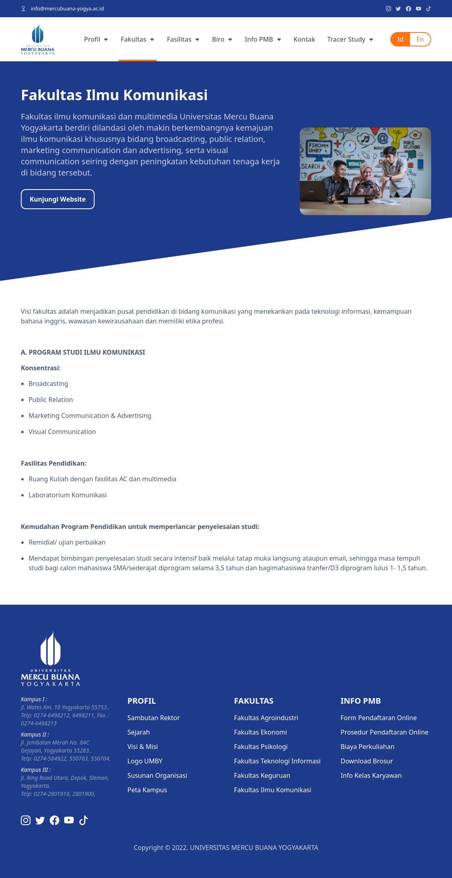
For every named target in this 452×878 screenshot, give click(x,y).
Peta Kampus (147, 789)
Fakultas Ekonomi (260, 732)
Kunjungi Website (58, 199)
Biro (222, 39)
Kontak (304, 39)
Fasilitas (183, 39)
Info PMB (263, 39)
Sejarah (138, 732)
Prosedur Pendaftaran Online (384, 732)
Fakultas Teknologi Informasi (277, 761)
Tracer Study (350, 39)
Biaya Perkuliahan (368, 746)
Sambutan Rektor (153, 717)
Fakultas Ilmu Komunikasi (272, 789)
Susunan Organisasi (157, 775)
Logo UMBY (144, 761)
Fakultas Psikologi (261, 746)
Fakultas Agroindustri (266, 717)
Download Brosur (367, 761)
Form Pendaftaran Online (379, 717)
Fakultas (138, 39)
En (420, 39)
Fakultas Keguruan (262, 775)
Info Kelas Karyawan (371, 775)
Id (401, 39)
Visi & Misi (142, 746)
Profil (96, 39)
